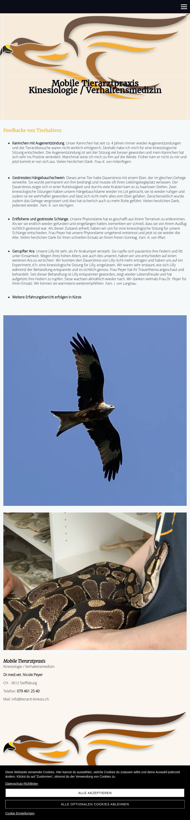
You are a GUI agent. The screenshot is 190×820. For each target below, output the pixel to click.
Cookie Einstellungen (20, 813)
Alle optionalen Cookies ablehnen (95, 804)
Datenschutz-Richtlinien (21, 783)
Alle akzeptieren (95, 793)
